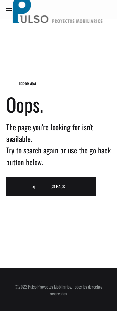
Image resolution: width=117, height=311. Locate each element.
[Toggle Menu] (9, 10)
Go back (48, 187)
